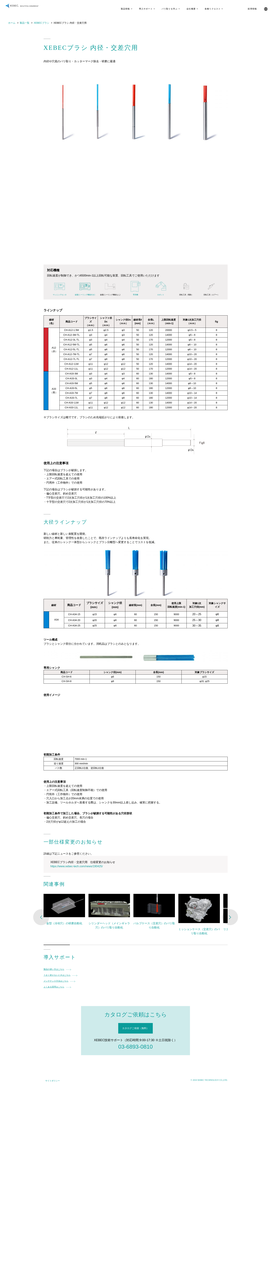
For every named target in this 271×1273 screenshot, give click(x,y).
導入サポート (141, 9)
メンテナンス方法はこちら (56, 981)
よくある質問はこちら (54, 987)
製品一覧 (24, 22)
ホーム (11, 22)
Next (230, 917)
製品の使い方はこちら (54, 969)
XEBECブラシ (41, 22)
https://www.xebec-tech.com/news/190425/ (76, 866)
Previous (41, 917)
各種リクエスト (208, 9)
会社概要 (186, 9)
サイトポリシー (52, 1081)
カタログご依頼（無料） (135, 1028)
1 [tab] (45, 946)
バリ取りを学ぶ (165, 9)
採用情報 (247, 9)
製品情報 (120, 9)
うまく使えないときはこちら (57, 975)
